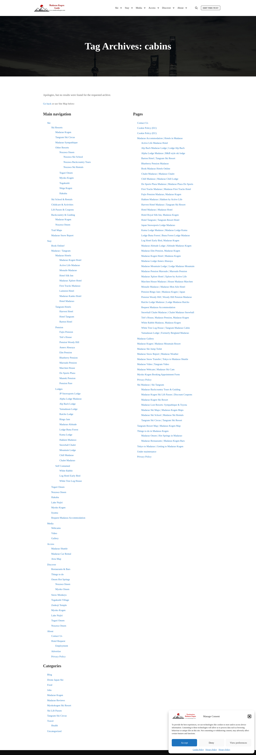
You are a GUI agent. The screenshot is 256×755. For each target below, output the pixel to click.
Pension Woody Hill (69, 342)
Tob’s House (65, 337)
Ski (48, 123)
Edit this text (210, 8)
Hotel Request (58, 641)
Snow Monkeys (59, 595)
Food (49, 685)
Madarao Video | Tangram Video (153, 364)
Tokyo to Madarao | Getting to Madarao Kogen (160, 446)
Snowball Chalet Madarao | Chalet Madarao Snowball (167, 312)
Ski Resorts (57, 127)
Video (54, 533)
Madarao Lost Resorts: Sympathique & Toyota (164, 405)
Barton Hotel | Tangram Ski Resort (158, 158)
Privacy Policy (211, 749)
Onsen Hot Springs (60, 579)
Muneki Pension (67, 378)
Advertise (56, 651)
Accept (184, 742)
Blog (49, 674)
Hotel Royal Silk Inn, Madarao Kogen (160, 215)
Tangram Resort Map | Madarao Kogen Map (159, 426)
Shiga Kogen (65, 188)
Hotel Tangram (66, 316)
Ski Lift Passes (54, 710)
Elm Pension (65, 352)
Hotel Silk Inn (66, 275)
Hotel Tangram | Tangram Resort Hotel (160, 220)
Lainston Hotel (66, 291)
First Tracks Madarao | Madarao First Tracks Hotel (166, 189)
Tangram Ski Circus (65, 137)
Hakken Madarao (67, 440)
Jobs (49, 690)
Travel (50, 721)
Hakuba (63, 193)
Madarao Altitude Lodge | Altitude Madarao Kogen (166, 245)
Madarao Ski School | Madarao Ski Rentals (162, 415)
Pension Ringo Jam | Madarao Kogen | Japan (163, 292)
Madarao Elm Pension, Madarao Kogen (160, 250)
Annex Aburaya (67, 347)
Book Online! (58, 245)
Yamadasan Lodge (68, 409)
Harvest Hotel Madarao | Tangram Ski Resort (163, 204)
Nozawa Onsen (66, 152)
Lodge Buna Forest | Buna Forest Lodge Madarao (165, 235)
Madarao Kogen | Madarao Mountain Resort (159, 343)
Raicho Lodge (66, 414)
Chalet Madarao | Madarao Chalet (157, 173)
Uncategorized (54, 731)
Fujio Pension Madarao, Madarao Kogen (161, 194)
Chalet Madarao (67, 460)
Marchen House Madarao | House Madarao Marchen (167, 281)
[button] (249, 716)
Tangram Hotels (63, 307)
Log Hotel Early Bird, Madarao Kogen (160, 240)
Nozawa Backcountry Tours (77, 162)
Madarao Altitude (68, 424)
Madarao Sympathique (66, 142)
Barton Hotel (65, 321)
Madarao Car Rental (61, 554)
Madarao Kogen (63, 132)
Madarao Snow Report (62, 235)
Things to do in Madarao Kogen (152, 431)
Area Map (56, 559)
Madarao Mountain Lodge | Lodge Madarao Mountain (167, 266)
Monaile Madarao (68, 270)
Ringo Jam (64, 419)
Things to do (57, 574)
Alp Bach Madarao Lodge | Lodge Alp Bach (162, 148)
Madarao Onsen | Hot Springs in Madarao (161, 435)
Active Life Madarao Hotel (154, 143)
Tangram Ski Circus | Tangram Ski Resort (161, 420)
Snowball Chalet (67, 445)
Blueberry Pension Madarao (155, 163)
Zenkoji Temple (59, 605)
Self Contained (62, 466)
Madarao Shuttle (59, 548)
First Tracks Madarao (69, 285)
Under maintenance (146, 451)
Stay (49, 241)
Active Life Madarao (69, 265)
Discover (51, 564)
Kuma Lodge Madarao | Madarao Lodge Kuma (164, 230)
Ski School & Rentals (61, 199)
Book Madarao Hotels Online (155, 168)
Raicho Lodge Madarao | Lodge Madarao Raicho (165, 302)
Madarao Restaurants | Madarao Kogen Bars (163, 441)
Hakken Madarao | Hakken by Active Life (161, 199)
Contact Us (56, 636)
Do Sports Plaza (67, 373)
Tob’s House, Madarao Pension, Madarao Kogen (165, 317)
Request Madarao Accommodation (68, 517)
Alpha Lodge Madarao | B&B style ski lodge (163, 153)
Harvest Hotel (66, 311)
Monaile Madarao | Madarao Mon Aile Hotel (163, 286)
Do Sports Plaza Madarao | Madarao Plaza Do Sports (167, 184)
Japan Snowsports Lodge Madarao (158, 225)
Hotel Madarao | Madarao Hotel (156, 209)
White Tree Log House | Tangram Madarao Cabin (165, 328)
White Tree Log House (70, 481)
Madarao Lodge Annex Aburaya (157, 261)
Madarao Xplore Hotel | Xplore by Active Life (164, 276)
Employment (61, 645)
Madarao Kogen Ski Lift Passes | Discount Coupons (166, 394)
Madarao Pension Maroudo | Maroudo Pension (164, 271)
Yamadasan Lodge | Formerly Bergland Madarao (165, 333)
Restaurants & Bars (60, 569)
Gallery (55, 538)
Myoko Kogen (66, 178)
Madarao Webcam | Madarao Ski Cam (156, 369)
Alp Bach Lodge (67, 404)
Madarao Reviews (56, 700)
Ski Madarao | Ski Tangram (150, 384)
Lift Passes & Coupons (62, 209)
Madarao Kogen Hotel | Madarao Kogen (161, 256)
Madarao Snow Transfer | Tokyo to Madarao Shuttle (162, 359)
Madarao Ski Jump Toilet (149, 349)
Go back (47, 103)
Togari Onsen (66, 173)
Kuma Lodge (65, 434)
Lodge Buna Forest (68, 429)
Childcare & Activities (62, 204)
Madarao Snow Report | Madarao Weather (157, 354)
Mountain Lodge (67, 450)
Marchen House (67, 368)
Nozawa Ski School (73, 157)
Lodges (59, 389)
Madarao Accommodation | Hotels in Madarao (160, 138)
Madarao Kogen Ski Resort (154, 399)
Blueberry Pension (68, 357)
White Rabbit (65, 470)
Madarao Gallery (145, 338)
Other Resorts (62, 147)
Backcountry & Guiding (63, 215)
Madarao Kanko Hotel (70, 296)
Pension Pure (65, 383)
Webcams (56, 528)
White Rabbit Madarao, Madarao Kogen (161, 322)
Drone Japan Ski (55, 680)
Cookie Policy (198, 749)
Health (54, 725)
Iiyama (54, 512)
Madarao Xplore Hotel (70, 280)
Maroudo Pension (68, 362)
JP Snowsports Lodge (69, 393)
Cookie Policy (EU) (147, 128)
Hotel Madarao (66, 301)
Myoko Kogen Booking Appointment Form (158, 374)
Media (50, 523)
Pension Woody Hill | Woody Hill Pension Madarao (166, 297)
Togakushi (64, 183)
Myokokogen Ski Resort (59, 705)
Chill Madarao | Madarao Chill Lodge (159, 179)
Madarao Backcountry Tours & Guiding (160, 389)
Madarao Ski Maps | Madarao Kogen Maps (162, 410)
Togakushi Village (60, 600)
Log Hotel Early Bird (69, 475)
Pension (59, 327)
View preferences (238, 742)
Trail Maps (56, 230)
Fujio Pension (66, 332)
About (50, 631)
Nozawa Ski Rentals (73, 167)
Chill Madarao (66, 455)
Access (50, 544)
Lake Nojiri (57, 502)
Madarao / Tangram (61, 250)
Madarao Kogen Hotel (70, 260)
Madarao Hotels (63, 255)
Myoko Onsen (62, 589)
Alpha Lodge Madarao (70, 398)
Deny (211, 742)
